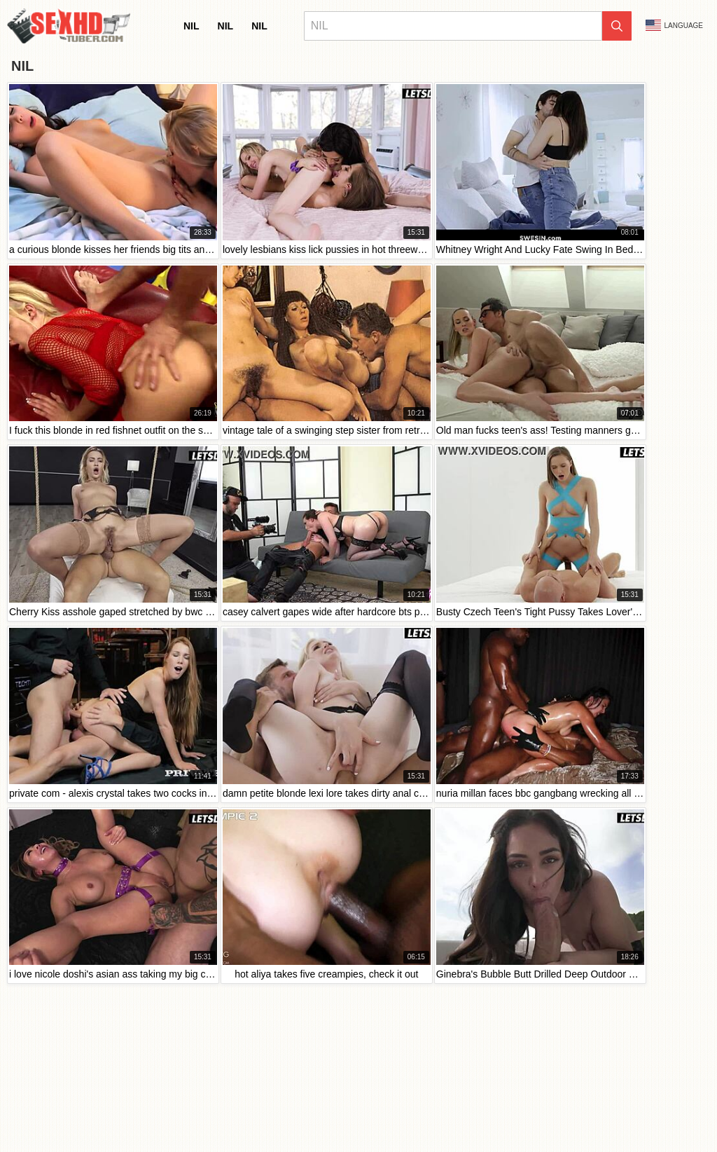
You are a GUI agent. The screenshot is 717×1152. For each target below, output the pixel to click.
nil (191, 26)
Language (674, 25)
